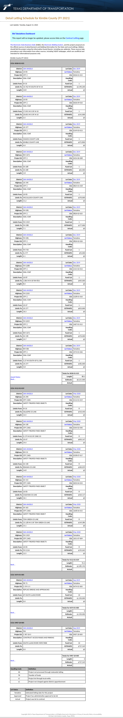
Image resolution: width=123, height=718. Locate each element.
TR (19, 675)
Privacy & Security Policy (85, 714)
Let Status (14, 690)
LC (19, 678)
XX (19, 672)
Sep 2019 (76, 580)
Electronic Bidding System (53, 45)
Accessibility (98, 714)
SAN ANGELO (28, 69)
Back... (13, 379)
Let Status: (68, 72)
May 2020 (76, 394)
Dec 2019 (76, 69)
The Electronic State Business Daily (22, 45)
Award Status (15, 377)
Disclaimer (72, 714)
